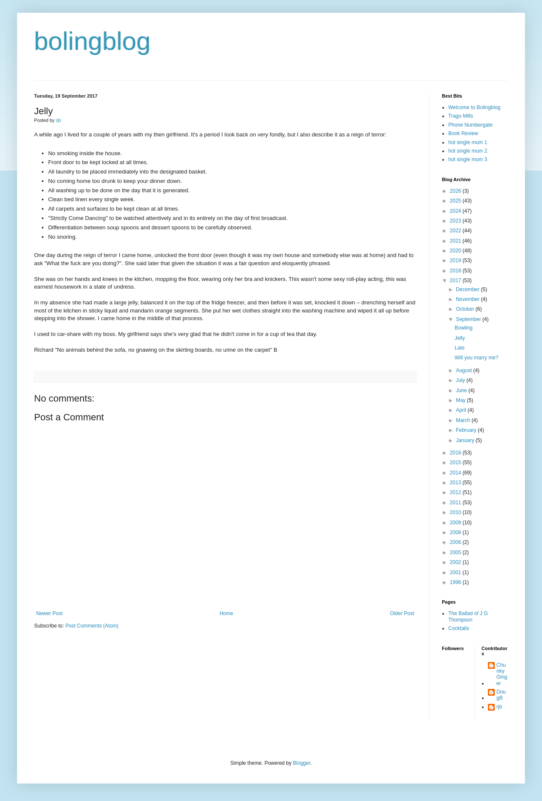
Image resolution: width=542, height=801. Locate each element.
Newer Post (49, 613)
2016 (456, 453)
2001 (456, 572)
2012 (456, 492)
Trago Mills (460, 116)
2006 (456, 542)
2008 (456, 532)
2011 (456, 503)
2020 (456, 251)
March (464, 420)
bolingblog (92, 41)
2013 (456, 483)
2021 (456, 241)
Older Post (402, 613)
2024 (456, 211)
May (461, 400)
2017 (456, 280)
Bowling (464, 328)
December (468, 289)
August (464, 370)
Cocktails (458, 628)
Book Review (463, 133)
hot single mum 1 (467, 142)
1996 (456, 582)
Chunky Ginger (501, 674)
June (462, 390)
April (461, 410)
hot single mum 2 (467, 151)
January (466, 440)
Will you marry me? (477, 358)
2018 (456, 271)
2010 (456, 512)
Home (226, 613)
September (469, 319)
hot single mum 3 (467, 159)
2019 (456, 260)
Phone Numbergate (470, 125)
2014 (456, 473)
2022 (456, 231)
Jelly (460, 338)
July (461, 380)
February (467, 430)
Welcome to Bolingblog (474, 107)
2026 (456, 191)
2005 (456, 552)
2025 (456, 201)
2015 (456, 463)
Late (459, 348)
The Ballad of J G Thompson (468, 616)
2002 (456, 562)
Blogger (301, 763)
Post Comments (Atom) (91, 626)
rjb (499, 707)
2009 (456, 523)
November (468, 299)
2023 (456, 221)
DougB (501, 695)
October (466, 309)
